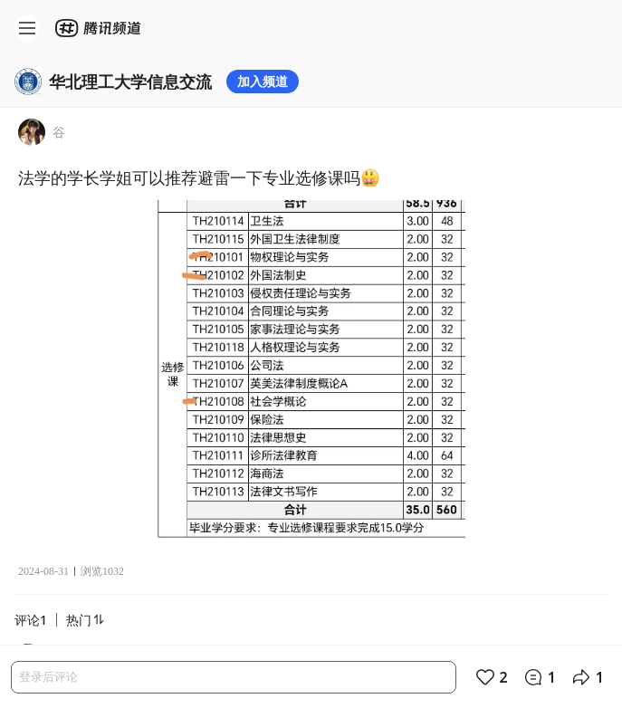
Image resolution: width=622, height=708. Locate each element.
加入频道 (262, 81)
